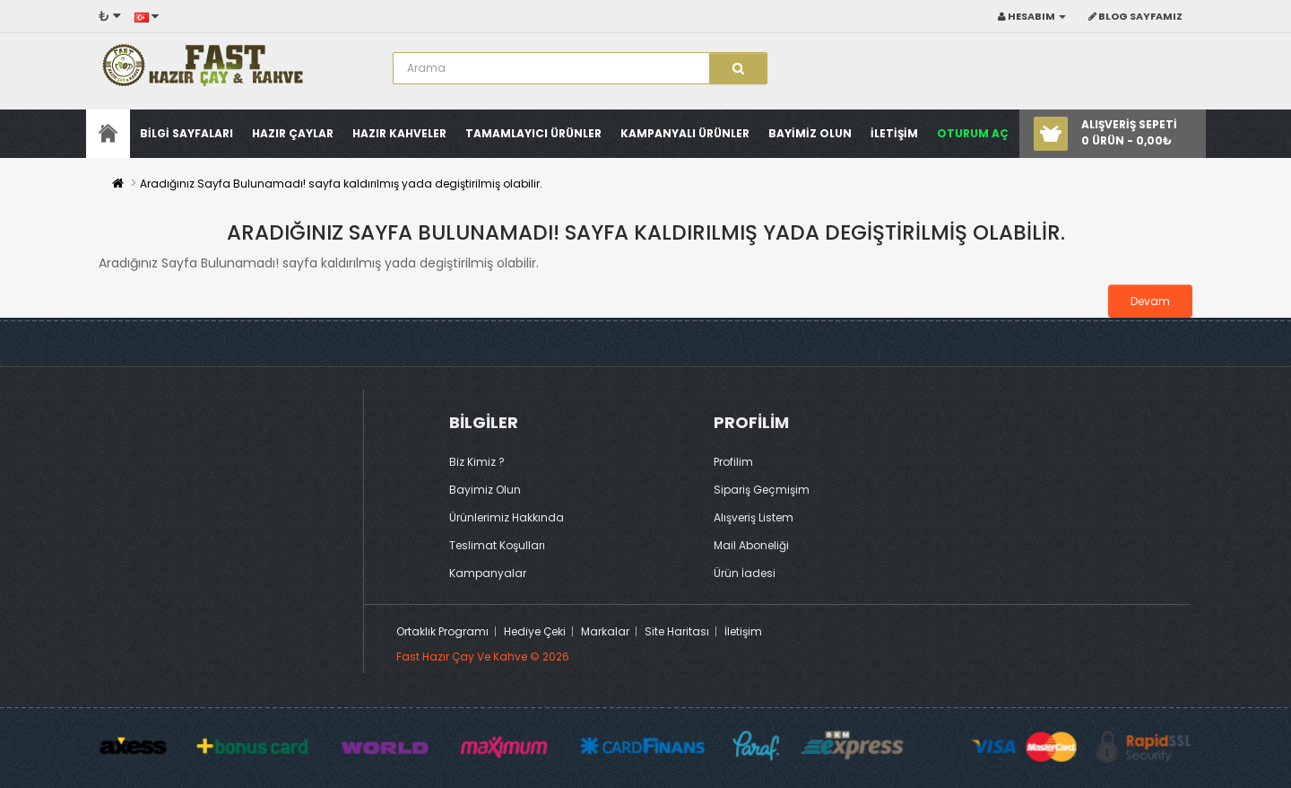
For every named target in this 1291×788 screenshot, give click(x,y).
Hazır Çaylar (293, 133)
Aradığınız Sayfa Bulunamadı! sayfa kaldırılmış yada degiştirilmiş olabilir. (341, 183)
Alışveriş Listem (753, 517)
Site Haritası (677, 631)
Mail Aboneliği (751, 545)
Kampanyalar (487, 573)
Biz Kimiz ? (477, 461)
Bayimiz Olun (810, 133)
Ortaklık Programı (442, 631)
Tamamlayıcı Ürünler (533, 133)
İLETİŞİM (894, 133)
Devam (1150, 301)
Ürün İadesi (744, 573)
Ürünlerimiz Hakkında (506, 517)
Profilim (733, 461)
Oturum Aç (973, 133)
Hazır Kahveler (399, 133)
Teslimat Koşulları (497, 545)
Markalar (605, 631)
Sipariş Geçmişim (762, 489)
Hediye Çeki (535, 631)
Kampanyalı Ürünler (684, 133)
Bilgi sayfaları (186, 133)
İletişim (743, 631)
